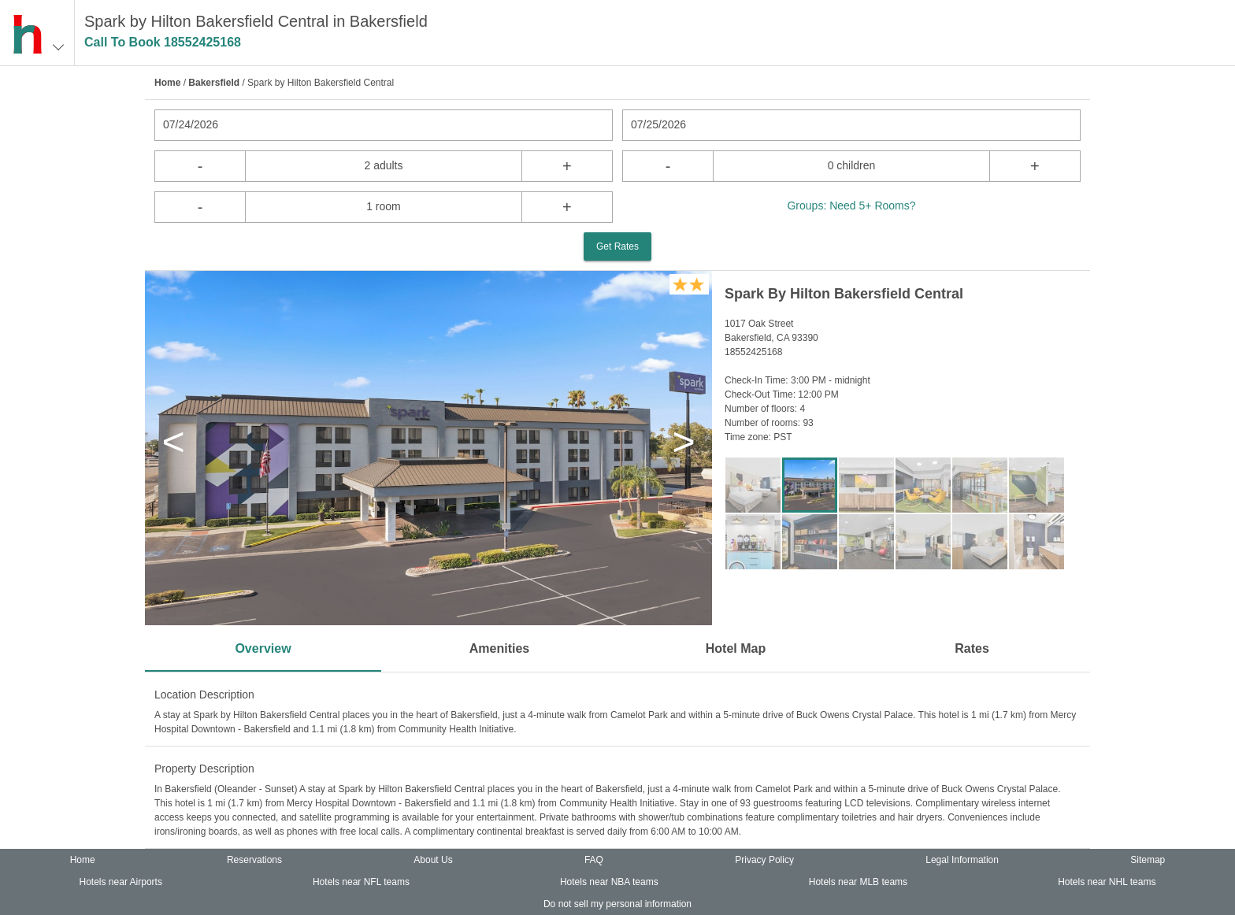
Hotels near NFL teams (361, 881)
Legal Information (962, 859)
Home (167, 82)
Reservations (254, 859)
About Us (433, 859)
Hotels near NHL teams (1106, 881)
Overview (263, 648)
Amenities (499, 648)
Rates (972, 648)
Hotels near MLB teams (858, 881)
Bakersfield (213, 82)
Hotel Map (736, 648)
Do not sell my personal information (617, 903)
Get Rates (617, 246)
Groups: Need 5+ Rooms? (851, 205)
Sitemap (1147, 859)
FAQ (593, 859)
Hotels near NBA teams (609, 881)
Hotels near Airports (121, 881)
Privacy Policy (764, 859)
